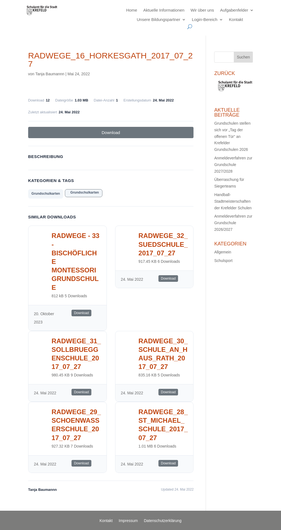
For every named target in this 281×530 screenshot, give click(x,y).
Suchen (243, 57)
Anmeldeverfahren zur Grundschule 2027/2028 (233, 164)
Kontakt (236, 19)
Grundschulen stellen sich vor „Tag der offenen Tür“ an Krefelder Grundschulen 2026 (232, 136)
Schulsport (223, 260)
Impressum (128, 521)
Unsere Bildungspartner (158, 19)
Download (111, 132)
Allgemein (222, 252)
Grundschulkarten (45, 194)
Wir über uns (202, 10)
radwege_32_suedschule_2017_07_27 (163, 244)
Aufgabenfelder (234, 10)
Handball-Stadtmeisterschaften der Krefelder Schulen (232, 201)
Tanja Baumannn (49, 74)
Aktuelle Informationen (163, 10)
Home (131, 10)
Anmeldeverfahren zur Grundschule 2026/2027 (233, 223)
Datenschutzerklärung (162, 521)
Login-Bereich (205, 19)
